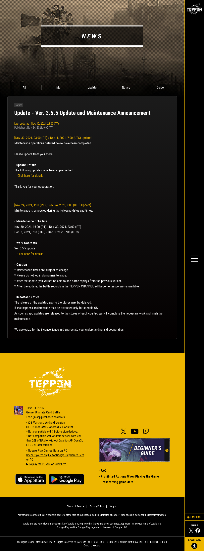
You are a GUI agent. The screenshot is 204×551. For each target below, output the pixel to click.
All (24, 87)
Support (113, 506)
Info (58, 87)
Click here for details (30, 176)
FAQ (103, 471)
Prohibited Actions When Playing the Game (130, 476)
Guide (160, 87)
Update (92, 87)
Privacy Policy (97, 506)
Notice (126, 87)
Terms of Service (75, 506)
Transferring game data (117, 482)
